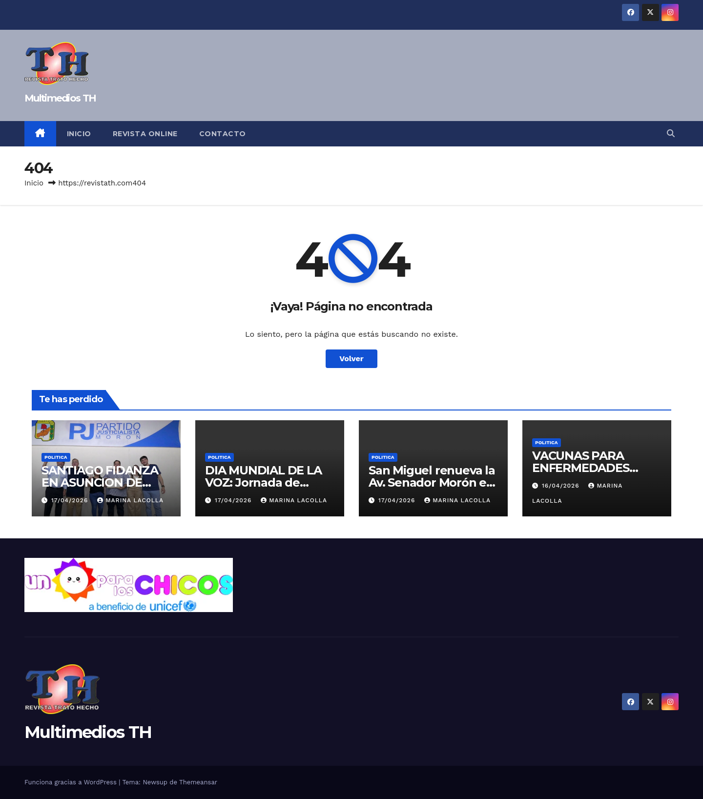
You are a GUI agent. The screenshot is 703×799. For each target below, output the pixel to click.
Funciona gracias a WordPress (71, 782)
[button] (671, 133)
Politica (55, 457)
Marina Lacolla (130, 500)
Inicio (79, 133)
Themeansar (198, 782)
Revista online (145, 133)
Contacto (222, 133)
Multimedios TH (60, 98)
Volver (351, 358)
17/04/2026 (70, 500)
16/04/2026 (561, 485)
